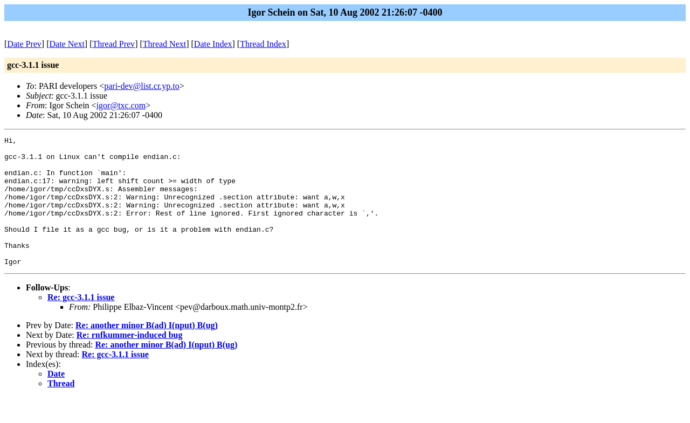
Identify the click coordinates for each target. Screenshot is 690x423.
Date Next (67, 43)
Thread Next (164, 43)
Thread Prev (113, 43)
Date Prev (24, 43)
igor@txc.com (121, 105)
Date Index (213, 43)
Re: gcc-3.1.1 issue (80, 323)
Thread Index (263, 43)
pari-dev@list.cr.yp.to (142, 86)
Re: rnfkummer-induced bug (130, 360)
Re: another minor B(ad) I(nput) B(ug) (146, 351)
